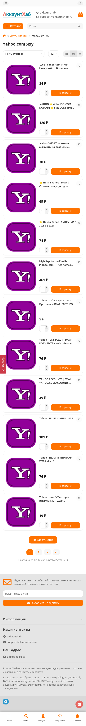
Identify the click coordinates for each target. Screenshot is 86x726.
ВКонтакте (50, 677)
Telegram (63, 677)
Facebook (74, 677)
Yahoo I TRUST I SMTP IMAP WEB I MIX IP (55, 459)
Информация (43, 619)
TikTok (6, 681)
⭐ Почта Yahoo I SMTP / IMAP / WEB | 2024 (57, 223)
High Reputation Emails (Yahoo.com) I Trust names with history (55, 263)
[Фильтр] (3, 364)
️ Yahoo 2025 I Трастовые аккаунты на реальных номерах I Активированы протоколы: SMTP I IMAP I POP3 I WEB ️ (55, 145)
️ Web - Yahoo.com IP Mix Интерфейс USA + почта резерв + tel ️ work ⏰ (54, 66)
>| (56, 552)
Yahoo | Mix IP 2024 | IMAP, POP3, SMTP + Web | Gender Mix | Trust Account (55, 341)
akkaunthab (45, 12)
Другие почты (18, 36)
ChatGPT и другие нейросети (54, 681)
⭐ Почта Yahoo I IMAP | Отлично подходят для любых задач (54, 184)
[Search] (55, 26)
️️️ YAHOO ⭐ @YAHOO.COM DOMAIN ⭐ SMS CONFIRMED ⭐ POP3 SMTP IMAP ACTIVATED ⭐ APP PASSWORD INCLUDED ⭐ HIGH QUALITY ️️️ (57, 106)
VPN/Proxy (20, 684)
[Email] (43, 593)
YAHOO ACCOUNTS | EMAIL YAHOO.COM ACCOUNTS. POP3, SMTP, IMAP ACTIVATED (57, 381)
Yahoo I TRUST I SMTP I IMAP (56, 418)
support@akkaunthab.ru (53, 17)
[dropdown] (6, 3)
